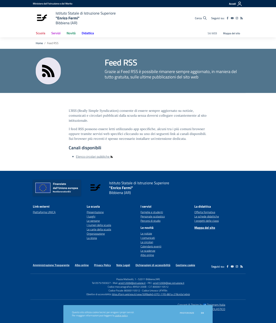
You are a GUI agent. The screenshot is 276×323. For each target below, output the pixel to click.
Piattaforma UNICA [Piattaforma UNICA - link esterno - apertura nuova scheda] (44, 212)
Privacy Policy (102, 265)
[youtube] (232, 18)
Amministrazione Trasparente (51, 265)
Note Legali (123, 265)
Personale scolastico (153, 216)
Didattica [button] (88, 33)
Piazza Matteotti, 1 (126, 279)
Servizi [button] (55, 33)
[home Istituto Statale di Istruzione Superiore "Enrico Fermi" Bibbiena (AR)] (74, 18)
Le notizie (146, 233)
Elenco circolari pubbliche (94, 156)
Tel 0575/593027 (101, 283)
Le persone (93, 221)
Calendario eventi (151, 246)
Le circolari (147, 242)
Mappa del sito (231, 33)
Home (39, 43)
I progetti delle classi (206, 221)
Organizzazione (96, 233)
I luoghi (91, 216)
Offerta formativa (204, 212)
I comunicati (148, 238)
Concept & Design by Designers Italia (201, 305)
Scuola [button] (40, 33)
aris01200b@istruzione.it (132, 283)
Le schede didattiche (206, 216)
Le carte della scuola (99, 229)
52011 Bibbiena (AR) (149, 279)
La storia (92, 238)
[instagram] (236, 18)
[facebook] (227, 18)
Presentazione (95, 212)
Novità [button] (71, 33)
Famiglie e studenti (152, 212)
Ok (202, 313)
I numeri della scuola (99, 225)
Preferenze (187, 313)
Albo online (147, 255)
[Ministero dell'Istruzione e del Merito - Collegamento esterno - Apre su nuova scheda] (52, 3)
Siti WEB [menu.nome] (212, 33)
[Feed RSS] (241, 18)
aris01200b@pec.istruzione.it (168, 283)
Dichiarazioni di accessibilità (152, 265)
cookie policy (121, 315)
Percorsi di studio (150, 221)
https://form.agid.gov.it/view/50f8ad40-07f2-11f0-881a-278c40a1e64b (151, 294)
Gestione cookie (185, 265)
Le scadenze (148, 251)
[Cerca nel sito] (201, 18)
